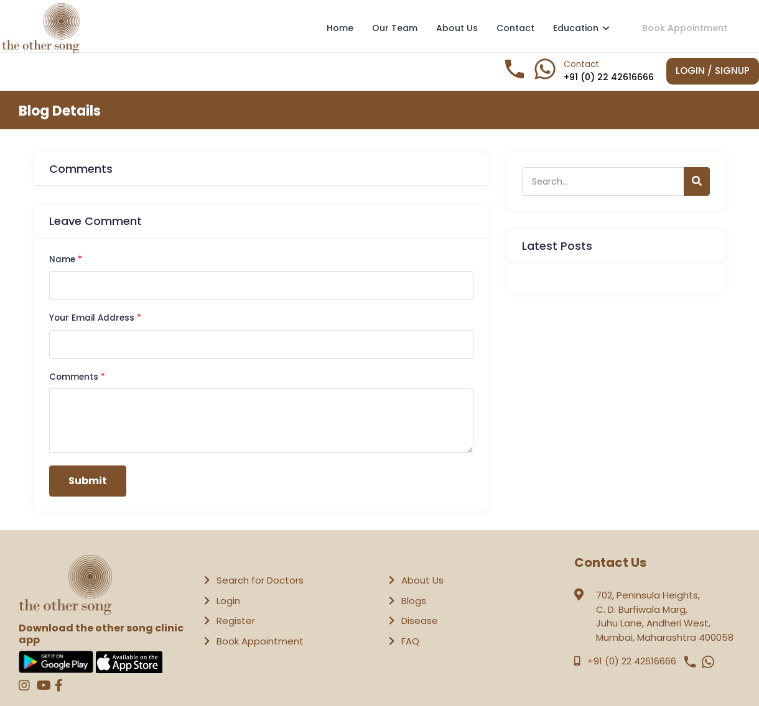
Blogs (413, 600)
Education (581, 28)
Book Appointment (684, 27)
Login (228, 600)
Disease (419, 620)
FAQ (410, 641)
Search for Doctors (260, 580)
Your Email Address (95, 318)
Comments (77, 377)
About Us (457, 28)
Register (236, 620)
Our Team (394, 28)
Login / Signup (713, 70)
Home (340, 28)
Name (65, 259)
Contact (515, 28)
